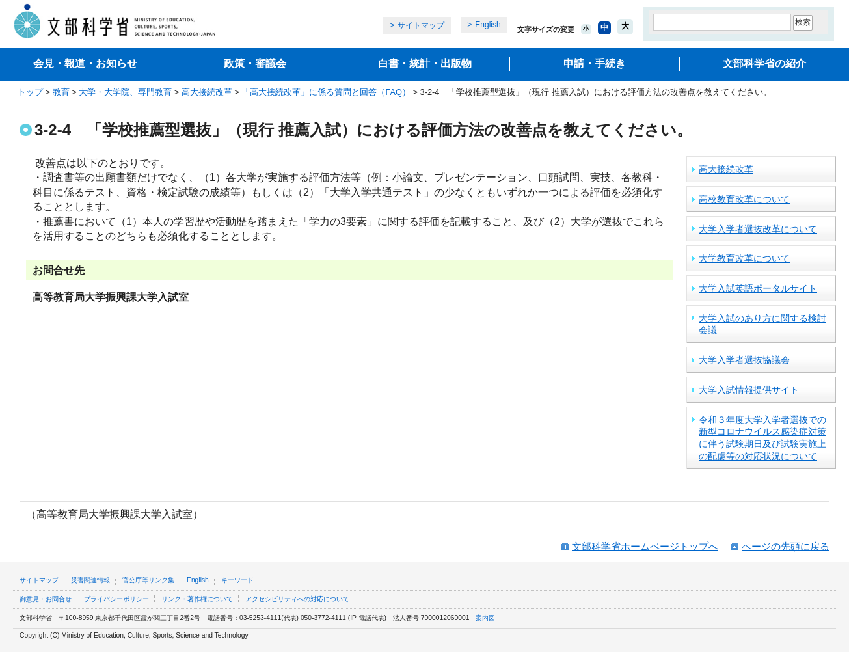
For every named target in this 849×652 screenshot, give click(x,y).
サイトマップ (421, 25)
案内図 (485, 617)
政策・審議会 (255, 63)
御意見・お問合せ (46, 599)
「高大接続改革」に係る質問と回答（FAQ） (326, 92)
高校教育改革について (744, 199)
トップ (30, 92)
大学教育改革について (744, 258)
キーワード (237, 580)
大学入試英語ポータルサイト (758, 288)
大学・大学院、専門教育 (125, 92)
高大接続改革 (207, 92)
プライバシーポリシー (116, 599)
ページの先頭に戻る (785, 546)
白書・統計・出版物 (425, 63)
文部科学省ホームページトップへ (645, 546)
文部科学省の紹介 (764, 63)
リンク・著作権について (197, 599)
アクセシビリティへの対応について (297, 599)
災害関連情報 (90, 580)
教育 (61, 92)
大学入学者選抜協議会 (744, 360)
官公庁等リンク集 (148, 580)
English (487, 24)
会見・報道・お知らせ (85, 63)
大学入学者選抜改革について (758, 229)
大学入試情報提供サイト (749, 390)
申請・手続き (594, 63)
